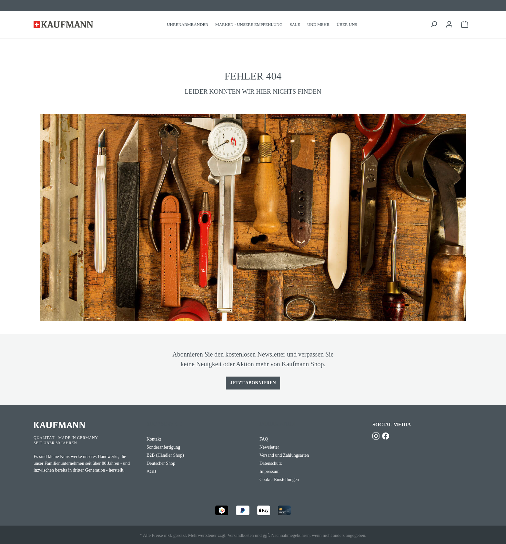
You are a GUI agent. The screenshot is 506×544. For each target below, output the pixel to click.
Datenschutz (270, 463)
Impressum (269, 471)
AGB (151, 471)
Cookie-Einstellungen (279, 479)
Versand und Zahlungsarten (284, 455)
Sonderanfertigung (163, 447)
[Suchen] (433, 24)
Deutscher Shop (161, 463)
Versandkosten (241, 535)
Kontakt (154, 439)
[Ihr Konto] (449, 24)
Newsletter (269, 447)
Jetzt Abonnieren (253, 382)
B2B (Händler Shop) (165, 455)
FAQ (263, 439)
